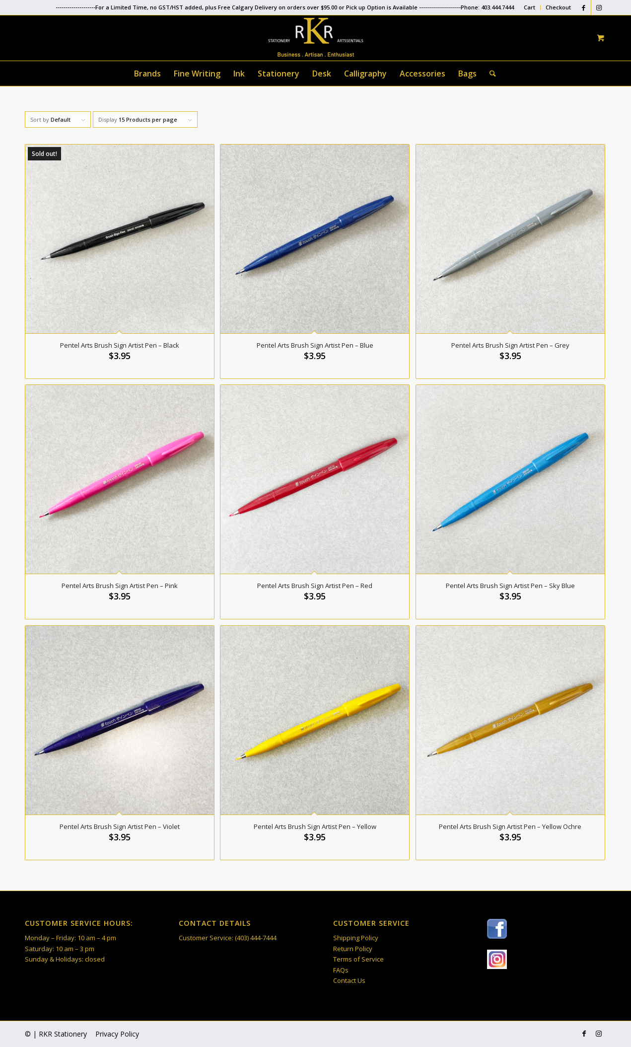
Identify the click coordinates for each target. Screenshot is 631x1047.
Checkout (558, 7)
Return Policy (352, 948)
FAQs (341, 970)
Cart (529, 7)
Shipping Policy (355, 937)
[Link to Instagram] (598, 7)
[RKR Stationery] (315, 37)
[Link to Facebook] (583, 7)
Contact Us (349, 980)
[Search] (489, 73)
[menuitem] (530, 7)
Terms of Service (358, 959)
